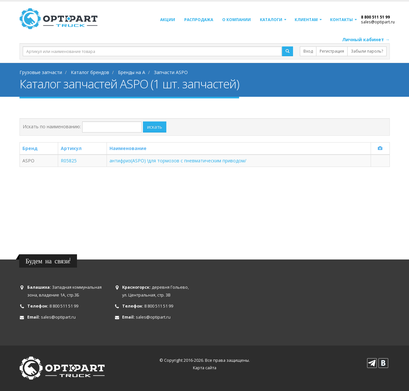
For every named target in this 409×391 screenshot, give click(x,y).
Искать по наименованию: (52, 126)
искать (154, 127)
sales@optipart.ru (378, 21)
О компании (236, 19)
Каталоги (271, 19)
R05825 (69, 161)
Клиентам (306, 19)
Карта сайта (204, 368)
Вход (308, 51)
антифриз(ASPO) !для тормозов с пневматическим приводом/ (177, 161)
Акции (167, 19)
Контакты (341, 19)
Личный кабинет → (366, 39)
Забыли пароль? (367, 51)
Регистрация (332, 51)
